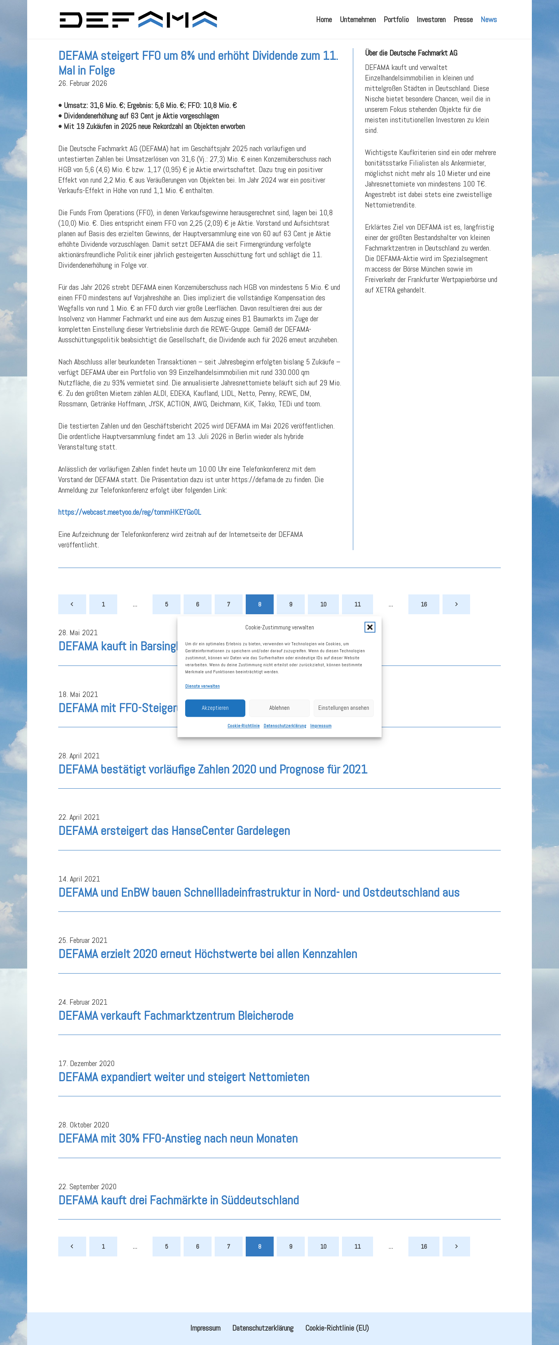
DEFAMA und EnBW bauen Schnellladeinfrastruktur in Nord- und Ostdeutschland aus (259, 912)
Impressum (321, 760)
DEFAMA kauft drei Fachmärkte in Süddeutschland (178, 1219)
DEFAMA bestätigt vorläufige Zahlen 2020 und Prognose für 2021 (212, 788)
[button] (370, 661)
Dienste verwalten (202, 720)
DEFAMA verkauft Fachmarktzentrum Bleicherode (175, 1034)
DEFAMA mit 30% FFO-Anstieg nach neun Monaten (178, 1158)
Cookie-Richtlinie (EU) (337, 1328)
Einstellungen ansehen (343, 742)
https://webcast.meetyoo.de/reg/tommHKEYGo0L (129, 531)
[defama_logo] (138, 19)
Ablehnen (279, 742)
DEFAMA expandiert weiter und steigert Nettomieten (183, 1096)
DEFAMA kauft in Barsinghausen (134, 665)
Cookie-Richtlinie (243, 760)
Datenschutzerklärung (285, 760)
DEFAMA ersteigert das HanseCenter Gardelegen (174, 850)
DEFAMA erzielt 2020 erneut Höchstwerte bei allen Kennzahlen (207, 973)
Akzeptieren (215, 742)
